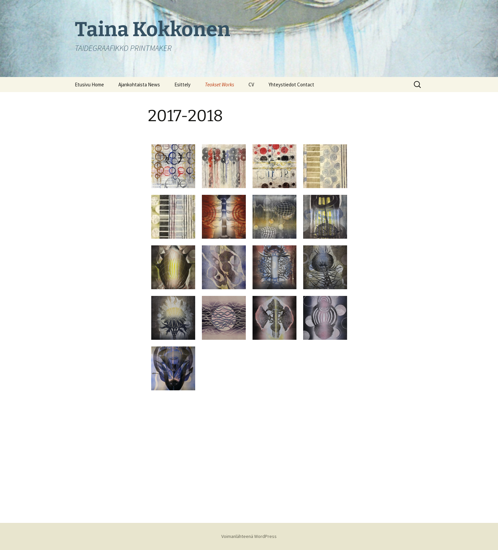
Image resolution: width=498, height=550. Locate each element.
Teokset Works (219, 84)
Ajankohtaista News (139, 84)
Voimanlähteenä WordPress (249, 536)
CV (251, 84)
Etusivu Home (89, 84)
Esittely (182, 84)
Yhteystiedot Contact (291, 84)
